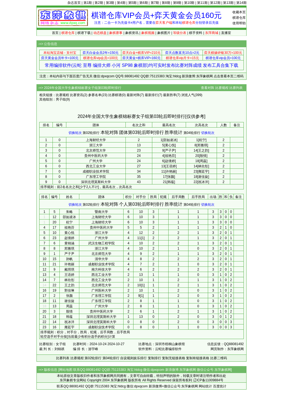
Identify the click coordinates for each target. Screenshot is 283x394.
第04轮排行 (192, 133)
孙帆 (69, 259)
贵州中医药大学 (96, 156)
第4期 (121, 3)
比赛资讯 (76, 95)
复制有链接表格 (197, 358)
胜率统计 (173, 132)
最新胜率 (169, 95)
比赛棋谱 (115, 95)
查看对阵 (207, 88)
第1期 (87, 3)
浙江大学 (96, 145)
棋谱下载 (84, 33)
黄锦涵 (69, 243)
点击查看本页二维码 (228, 76)
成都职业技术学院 (96, 171)
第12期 (215, 3)
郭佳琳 (69, 290)
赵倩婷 (69, 238)
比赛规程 (222, 88)
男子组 (61, 99)
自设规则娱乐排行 (133, 358)
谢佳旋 (69, 301)
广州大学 (96, 161)
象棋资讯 (131, 33)
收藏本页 (239, 12)
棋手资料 (195, 33)
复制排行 (154, 358)
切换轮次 (75, 133)
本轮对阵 (109, 132)
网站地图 (65, 370)
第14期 (241, 3)
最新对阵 (133, 95)
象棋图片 (164, 33)
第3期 (110, 3)
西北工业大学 (96, 166)
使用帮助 (239, 23)
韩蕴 (69, 317)
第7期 (155, 3)
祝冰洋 (69, 322)
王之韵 (69, 285)
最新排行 (151, 95)
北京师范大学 (96, 150)
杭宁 (69, 222)
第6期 (143, 3)
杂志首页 (74, 3)
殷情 (69, 311)
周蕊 (69, 306)
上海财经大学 (96, 140)
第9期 (177, 3)
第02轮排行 (91, 133)
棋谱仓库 (239, 18)
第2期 (99, 3)
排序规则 (47, 187)
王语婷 (69, 275)
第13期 (228, 3)
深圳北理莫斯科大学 (96, 182)
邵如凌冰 (69, 217)
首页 (55, 33)
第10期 (189, 3)
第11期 (202, 3)
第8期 (166, 3)
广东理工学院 (96, 177)
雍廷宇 (69, 327)
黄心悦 (69, 233)
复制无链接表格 (173, 358)
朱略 (69, 212)
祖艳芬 (69, 227)
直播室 (226, 33)
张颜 (69, 296)
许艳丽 (69, 264)
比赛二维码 (218, 358)
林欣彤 (69, 280)
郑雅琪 (69, 248)
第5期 (132, 3)
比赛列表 (236, 88)
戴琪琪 (69, 269)
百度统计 (219, 386)
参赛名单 (94, 95)
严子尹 (69, 254)
